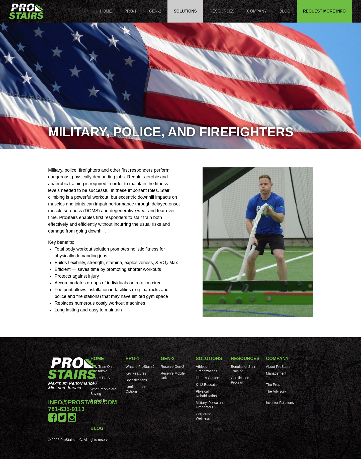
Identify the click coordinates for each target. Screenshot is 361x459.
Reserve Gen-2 (172, 367)
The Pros (273, 385)
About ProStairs (278, 367)
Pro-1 (130, 11)
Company (257, 11)
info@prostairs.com (82, 402)
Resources (222, 11)
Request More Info (324, 11)
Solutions (185, 11)
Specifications (136, 380)
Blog (285, 11)
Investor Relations (280, 403)
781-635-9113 (66, 409)
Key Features (136, 373)
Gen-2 (155, 11)
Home (106, 11)
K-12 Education (208, 385)
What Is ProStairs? (140, 367)
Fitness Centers (208, 378)
